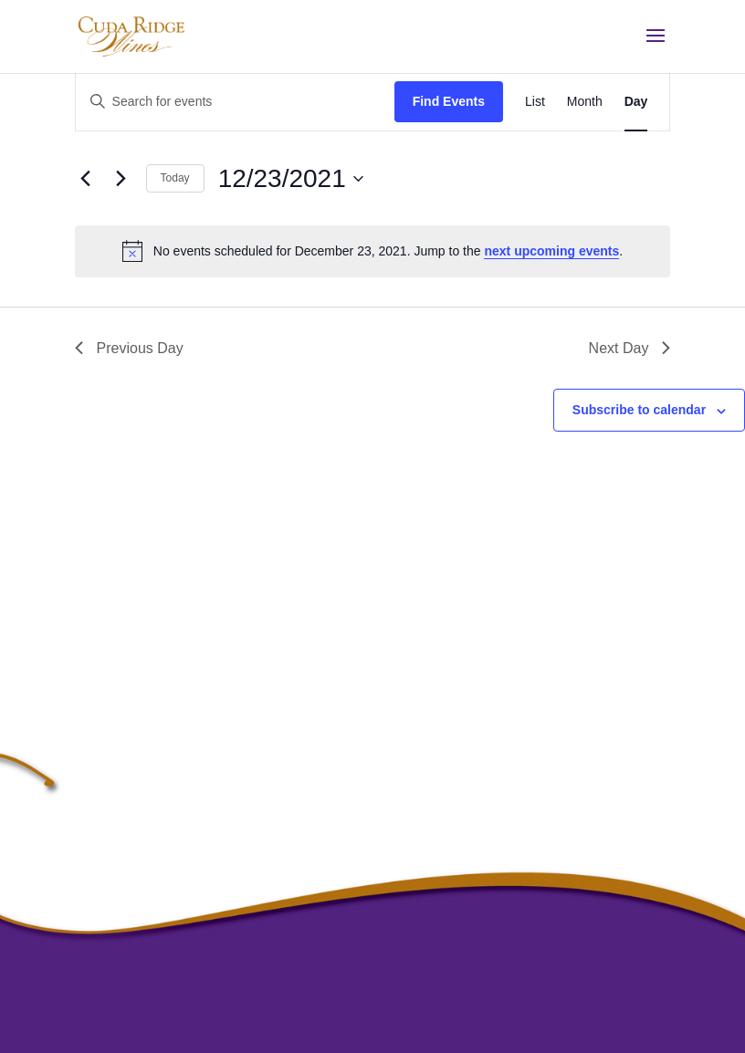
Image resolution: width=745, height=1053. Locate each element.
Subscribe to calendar (639, 409)
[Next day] (121, 179)
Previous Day (129, 348)
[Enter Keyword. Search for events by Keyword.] (235, 101)
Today (175, 178)
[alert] (373, 250)
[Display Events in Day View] (636, 101)
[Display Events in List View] (535, 101)
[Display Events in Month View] (585, 101)
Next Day (630, 348)
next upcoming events (551, 251)
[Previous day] (86, 179)
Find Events (449, 101)
